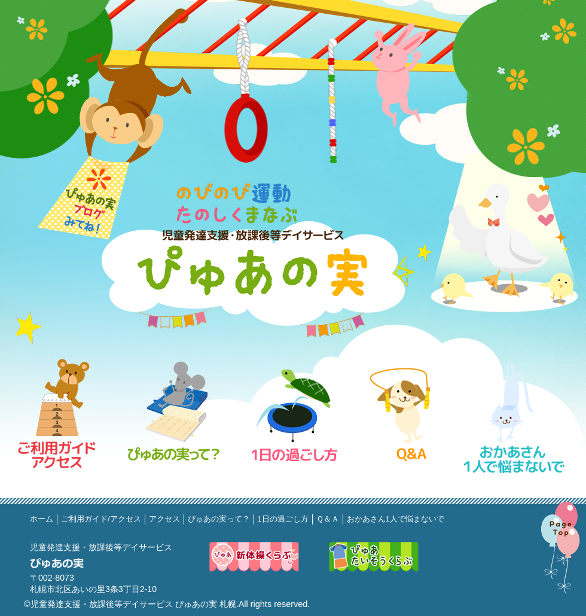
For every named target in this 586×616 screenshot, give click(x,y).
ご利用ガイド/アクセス (101, 518)
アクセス (164, 518)
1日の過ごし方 (283, 518)
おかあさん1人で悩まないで (395, 518)
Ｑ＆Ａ (327, 518)
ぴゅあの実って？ (219, 518)
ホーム (41, 518)
